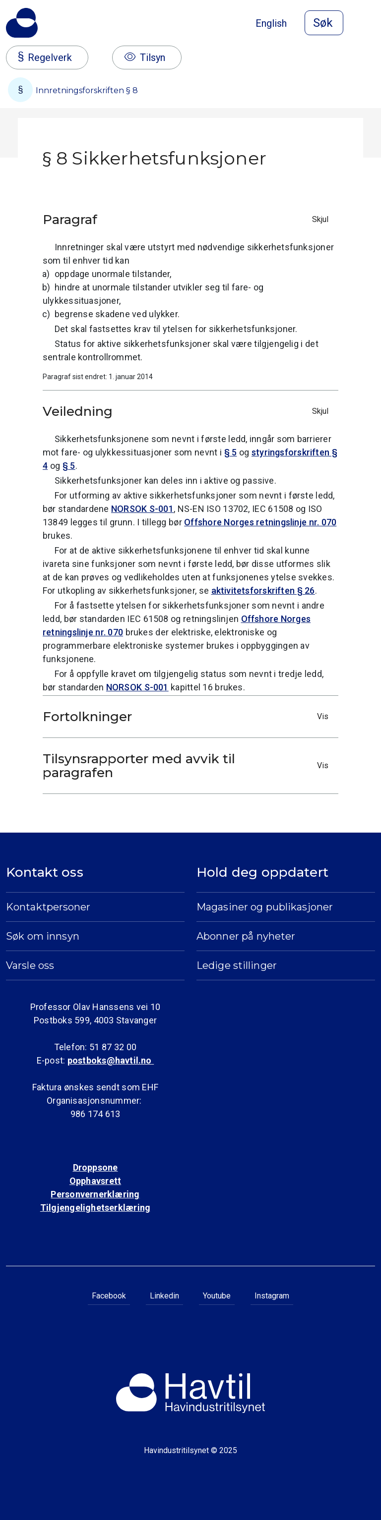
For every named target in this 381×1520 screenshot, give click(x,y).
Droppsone (95, 1167)
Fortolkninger (188, 717)
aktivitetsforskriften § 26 (263, 590)
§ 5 (230, 452)
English (271, 23)
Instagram (271, 1295)
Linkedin (164, 1295)
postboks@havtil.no (110, 1060)
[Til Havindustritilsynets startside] (22, 23)
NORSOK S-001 (142, 509)
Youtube (217, 1295)
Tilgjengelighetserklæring (95, 1207)
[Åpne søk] (324, 22)
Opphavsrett (95, 1181)
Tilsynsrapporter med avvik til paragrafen (188, 766)
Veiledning (188, 411)
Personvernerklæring (95, 1194)
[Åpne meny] (369, 24)
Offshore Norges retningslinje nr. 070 (260, 522)
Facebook (109, 1295)
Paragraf (188, 219)
